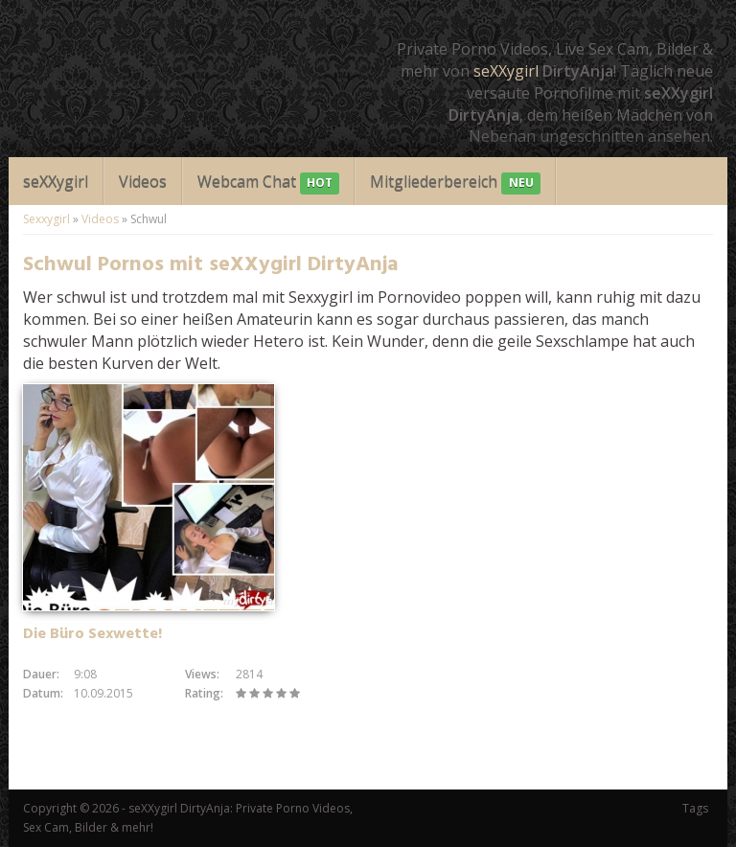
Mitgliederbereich (455, 183)
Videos (143, 181)
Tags (695, 808)
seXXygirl (506, 70)
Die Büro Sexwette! (92, 634)
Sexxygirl (46, 219)
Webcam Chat (268, 183)
